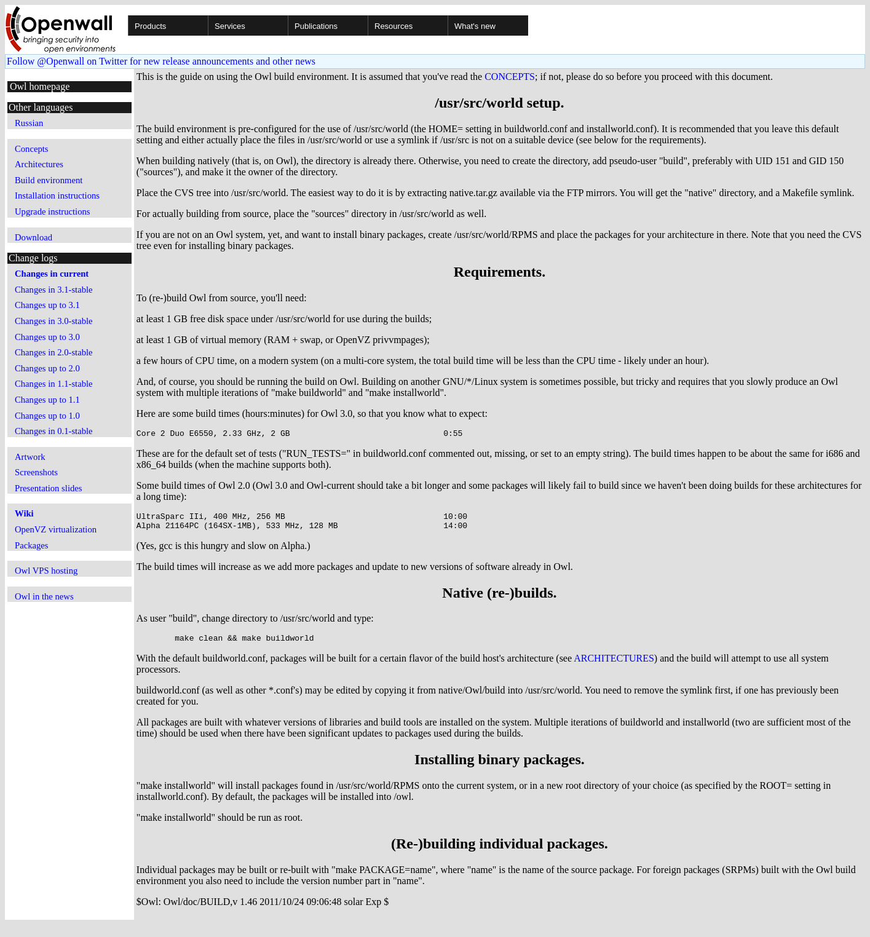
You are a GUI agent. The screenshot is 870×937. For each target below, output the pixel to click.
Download (33, 237)
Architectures (39, 164)
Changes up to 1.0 (47, 416)
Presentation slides (48, 488)
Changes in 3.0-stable (54, 321)
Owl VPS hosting (46, 570)
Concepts (32, 149)
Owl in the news (44, 596)
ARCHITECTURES (614, 665)
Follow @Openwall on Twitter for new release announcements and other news (161, 61)
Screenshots (36, 472)
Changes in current (52, 274)
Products (150, 26)
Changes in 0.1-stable (54, 431)
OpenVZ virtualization (56, 529)
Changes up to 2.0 (47, 368)
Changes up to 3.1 (47, 305)
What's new (475, 26)
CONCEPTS (509, 76)
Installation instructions (57, 195)
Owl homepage (39, 86)
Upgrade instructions (52, 211)
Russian (29, 123)
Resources (393, 26)
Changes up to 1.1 (47, 400)
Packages (32, 545)
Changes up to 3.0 (47, 337)
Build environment (48, 180)
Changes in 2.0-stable (54, 352)
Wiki (24, 513)
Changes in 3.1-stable (54, 290)
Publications (316, 26)
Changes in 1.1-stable (54, 384)
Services (230, 26)
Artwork (30, 457)
